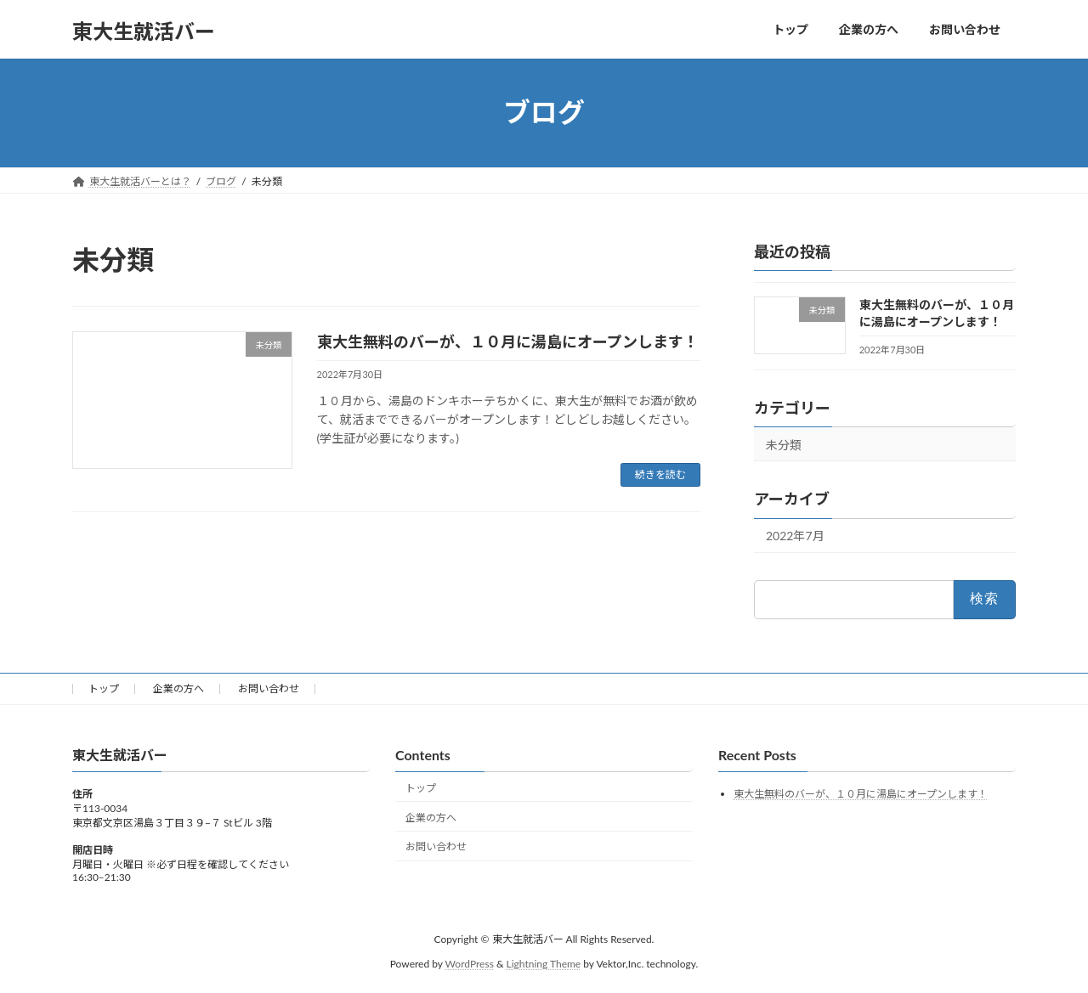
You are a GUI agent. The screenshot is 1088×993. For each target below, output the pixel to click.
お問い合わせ (268, 688)
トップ (103, 688)
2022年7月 (795, 535)
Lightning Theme (544, 963)
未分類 (784, 444)
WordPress (469, 963)
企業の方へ (178, 688)
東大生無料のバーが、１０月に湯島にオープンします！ (508, 341)
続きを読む (660, 474)
